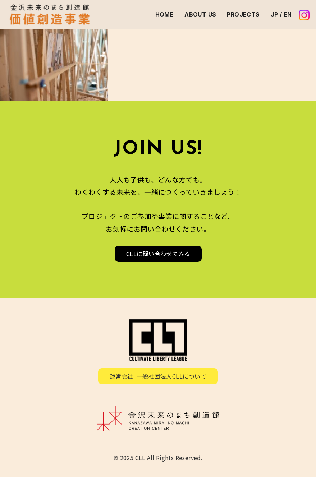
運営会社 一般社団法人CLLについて (158, 376)
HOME (164, 14)
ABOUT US (200, 14)
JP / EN (281, 14)
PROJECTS (243, 14)
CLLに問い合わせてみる (158, 253)
